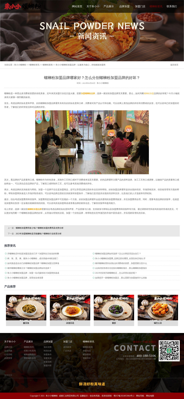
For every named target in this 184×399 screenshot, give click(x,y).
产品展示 (109, 6)
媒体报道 (87, 354)
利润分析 (48, 351)
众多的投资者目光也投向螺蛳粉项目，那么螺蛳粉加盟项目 (121, 268)
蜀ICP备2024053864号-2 (124, 396)
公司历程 (8, 354)
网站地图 (150, 396)
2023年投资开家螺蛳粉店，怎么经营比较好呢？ (116, 273)
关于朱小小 (93, 6)
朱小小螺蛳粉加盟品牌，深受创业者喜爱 (25, 278)
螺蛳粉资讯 (156, 9)
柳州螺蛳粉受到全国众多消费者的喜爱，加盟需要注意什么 (121, 263)
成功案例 (67, 347)
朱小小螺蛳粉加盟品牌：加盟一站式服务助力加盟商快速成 (33, 273)
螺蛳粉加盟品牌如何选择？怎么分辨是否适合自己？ (118, 254)
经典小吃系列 (30, 351)
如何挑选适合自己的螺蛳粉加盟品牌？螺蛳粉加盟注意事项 (33, 263)
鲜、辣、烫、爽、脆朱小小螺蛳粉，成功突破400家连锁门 (32, 258)
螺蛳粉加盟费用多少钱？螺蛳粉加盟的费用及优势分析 (40, 228)
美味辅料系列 (30, 358)
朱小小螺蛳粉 (20, 65)
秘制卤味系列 (30, 354)
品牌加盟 (124, 6)
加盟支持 (48, 358)
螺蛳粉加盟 (149, 93)
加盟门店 (140, 6)
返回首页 (174, 65)
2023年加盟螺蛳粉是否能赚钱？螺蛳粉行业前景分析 (39, 234)
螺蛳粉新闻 (48, 65)
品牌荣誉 (8, 358)
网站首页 (77, 6)
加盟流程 (48, 362)
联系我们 (172, 6)
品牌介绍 (8, 347)
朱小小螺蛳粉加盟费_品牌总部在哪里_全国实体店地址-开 (120, 258)
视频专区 (87, 358)
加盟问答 (48, 365)
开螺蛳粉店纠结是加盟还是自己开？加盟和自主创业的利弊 (33, 254)
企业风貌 (8, 351)
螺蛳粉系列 (29, 347)
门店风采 (67, 351)
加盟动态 (87, 351)
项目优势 (48, 347)
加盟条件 (48, 354)
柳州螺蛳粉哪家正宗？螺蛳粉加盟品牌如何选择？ (29, 268)
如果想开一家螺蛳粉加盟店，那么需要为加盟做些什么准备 (121, 278)
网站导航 (140, 396)
